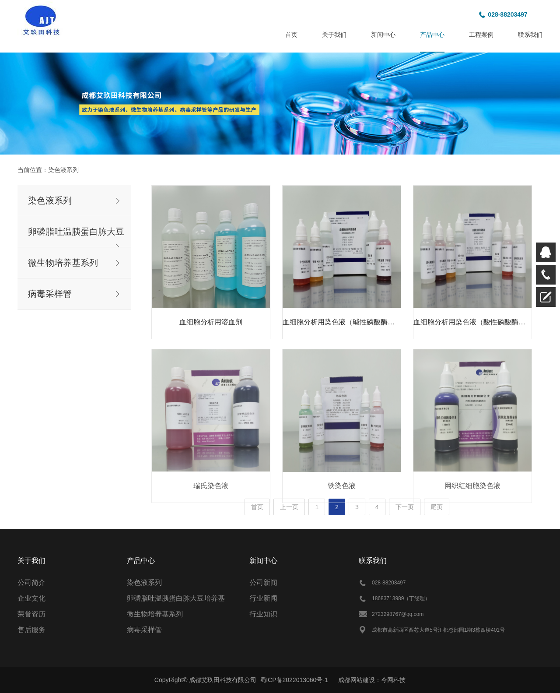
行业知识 (263, 614)
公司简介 (32, 582)
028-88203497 (507, 14)
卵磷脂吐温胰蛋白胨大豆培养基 (176, 598)
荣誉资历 (32, 614)
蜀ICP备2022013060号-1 (294, 679)
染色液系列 (63, 169)
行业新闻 (263, 598)
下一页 (405, 506)
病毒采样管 (50, 294)
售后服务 (32, 629)
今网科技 (393, 679)
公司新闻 (263, 582)
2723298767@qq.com (398, 614)
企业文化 (32, 598)
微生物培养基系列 (63, 262)
